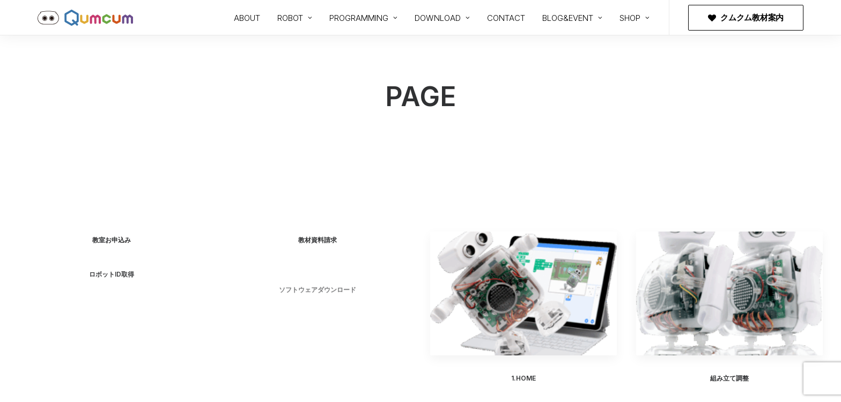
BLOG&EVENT (572, 18)
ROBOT (294, 18)
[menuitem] (247, 17)
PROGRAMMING (363, 18)
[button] (523, 293)
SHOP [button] (634, 18)
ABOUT (247, 18)
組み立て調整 (729, 381)
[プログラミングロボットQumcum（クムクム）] (85, 18)
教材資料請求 (317, 240)
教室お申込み (111, 240)
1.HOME (523, 378)
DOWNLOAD (442, 18)
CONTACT (506, 18)
